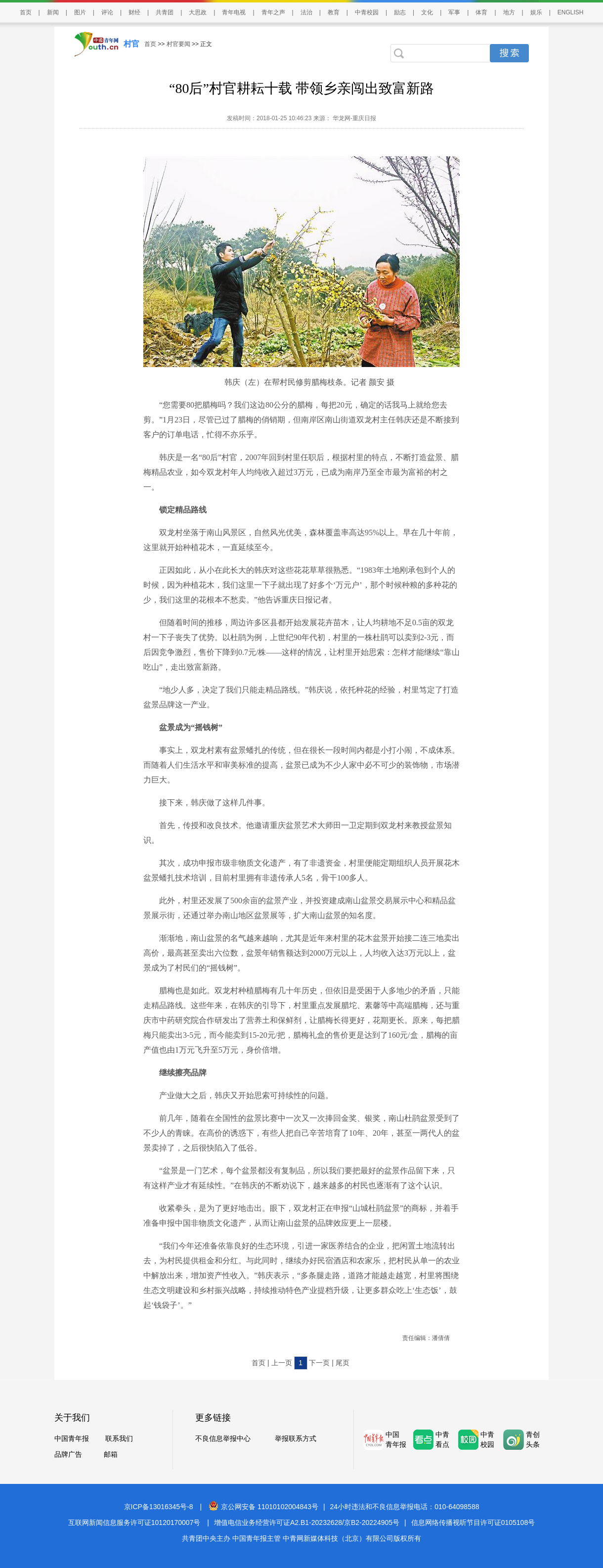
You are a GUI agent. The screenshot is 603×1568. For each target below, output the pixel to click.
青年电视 (234, 12)
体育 (481, 12)
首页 (26, 12)
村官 (131, 44)
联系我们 (119, 1438)
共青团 (164, 12)
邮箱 (111, 1454)
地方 (509, 12)
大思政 (198, 12)
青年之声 (273, 12)
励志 (400, 12)
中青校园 (367, 12)
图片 (80, 12)
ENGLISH (571, 12)
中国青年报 (71, 1438)
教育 (334, 12)
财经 (134, 12)
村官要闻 (178, 44)
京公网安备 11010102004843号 (263, 1507)
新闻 (53, 12)
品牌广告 (68, 1454)
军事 (454, 12)
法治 (306, 12)
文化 (427, 12)
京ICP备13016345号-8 (158, 1507)
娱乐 (536, 12)
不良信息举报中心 (223, 1438)
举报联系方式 (295, 1438)
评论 (107, 12)
